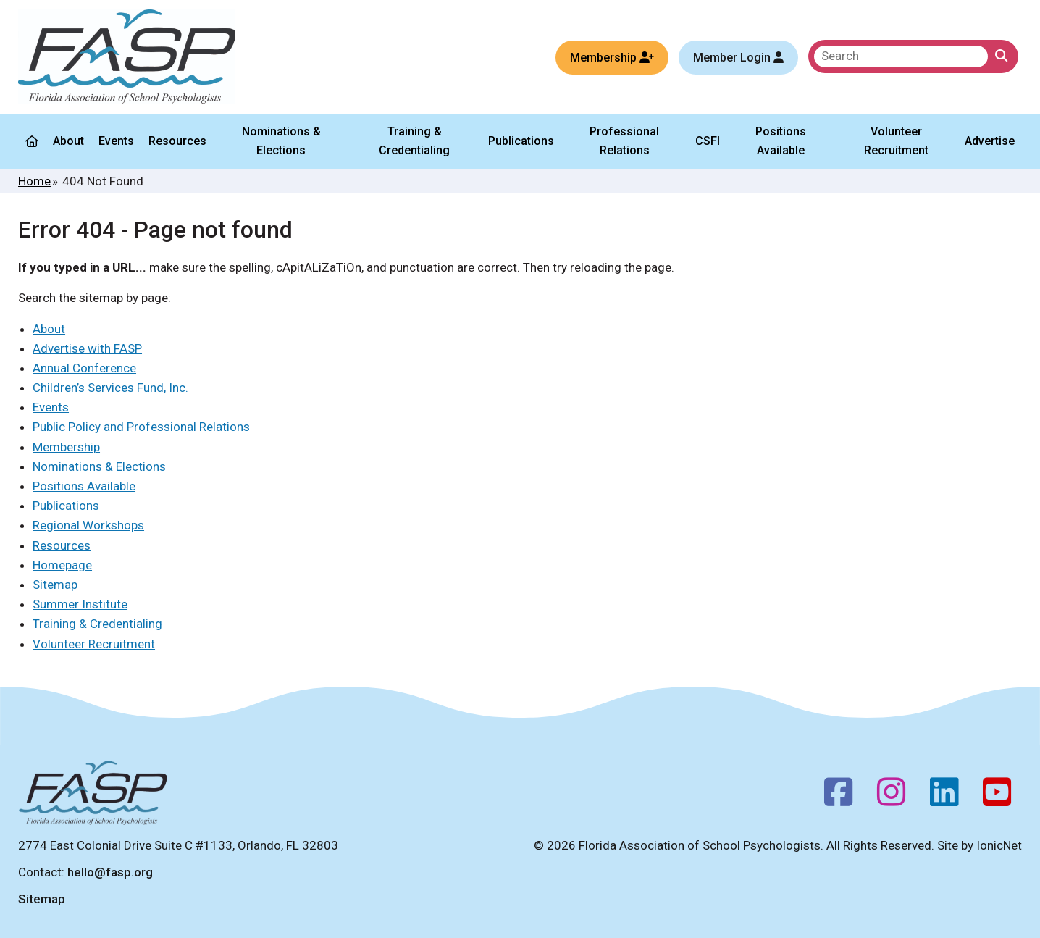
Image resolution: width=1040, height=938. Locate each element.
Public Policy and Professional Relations (141, 426)
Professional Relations (624, 141)
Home (34, 181)
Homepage (62, 565)
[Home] (32, 141)
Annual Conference (84, 368)
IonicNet (999, 845)
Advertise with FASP (87, 348)
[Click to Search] (1001, 56)
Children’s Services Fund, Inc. (110, 387)
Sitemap (55, 584)
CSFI (707, 141)
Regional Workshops (88, 525)
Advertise (990, 141)
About (68, 141)
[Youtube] (997, 796)
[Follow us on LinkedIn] (944, 796)
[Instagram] (891, 796)
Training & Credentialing (414, 141)
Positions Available (780, 141)
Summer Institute (80, 604)
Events (116, 141)
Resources (177, 141)
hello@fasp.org (110, 872)
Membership (66, 447)
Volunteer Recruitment (895, 141)
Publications (521, 141)
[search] (901, 56)
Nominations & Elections (281, 141)
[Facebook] (838, 796)
